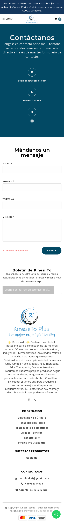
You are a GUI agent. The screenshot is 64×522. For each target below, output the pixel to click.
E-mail (7, 164)
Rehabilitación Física (32, 423)
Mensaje (8, 217)
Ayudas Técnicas (32, 433)
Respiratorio (32, 438)
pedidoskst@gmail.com (32, 80)
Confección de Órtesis (32, 418)
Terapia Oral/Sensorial (32, 443)
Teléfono (8, 199)
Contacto (32, 458)
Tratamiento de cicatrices (32, 428)
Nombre (8, 182)
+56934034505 (32, 100)
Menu (8, 19)
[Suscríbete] (57, 290)
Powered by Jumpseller (38, 510)
